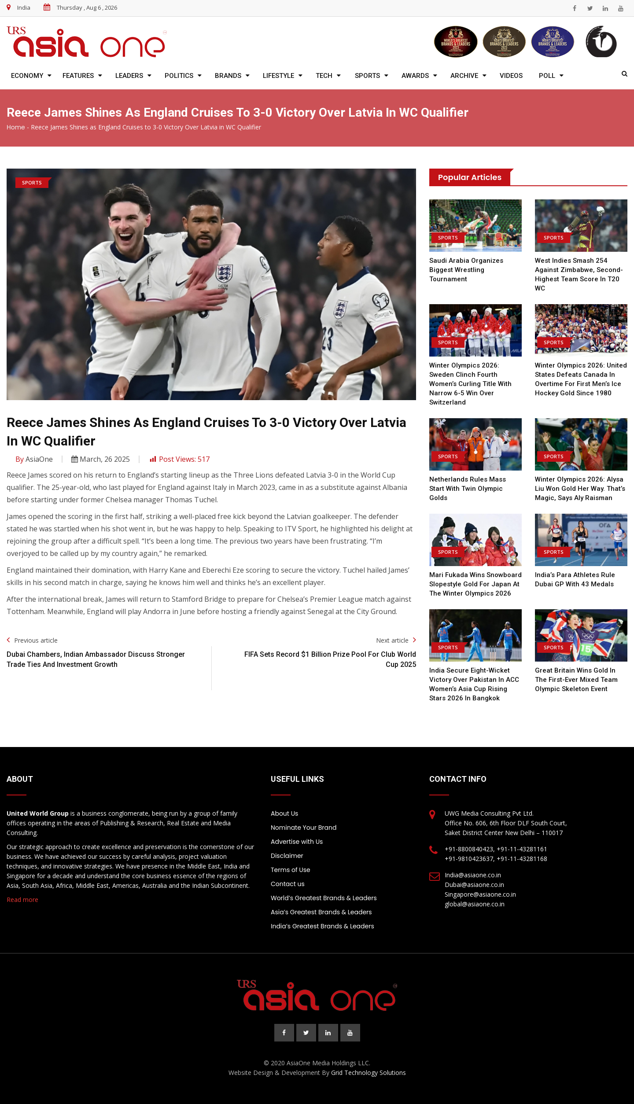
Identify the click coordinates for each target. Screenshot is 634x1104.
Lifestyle (278, 76)
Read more (22, 899)
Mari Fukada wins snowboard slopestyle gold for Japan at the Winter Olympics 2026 (475, 584)
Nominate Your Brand (303, 827)
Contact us (288, 884)
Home (16, 127)
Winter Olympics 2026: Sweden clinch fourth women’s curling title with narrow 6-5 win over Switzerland (470, 383)
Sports (367, 76)
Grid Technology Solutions (368, 1072)
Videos (511, 76)
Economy (27, 76)
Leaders (129, 76)
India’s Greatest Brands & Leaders (322, 926)
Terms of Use (290, 869)
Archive (464, 76)
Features (78, 76)
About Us (284, 813)
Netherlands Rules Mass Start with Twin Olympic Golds (467, 488)
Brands (228, 76)
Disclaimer (287, 855)
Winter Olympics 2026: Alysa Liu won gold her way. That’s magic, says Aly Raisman (580, 488)
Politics (179, 76)
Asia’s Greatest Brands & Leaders (321, 912)
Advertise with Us (297, 841)
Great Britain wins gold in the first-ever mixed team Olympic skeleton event (576, 679)
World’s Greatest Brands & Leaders (324, 898)
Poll (547, 76)
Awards (415, 76)
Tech (324, 76)
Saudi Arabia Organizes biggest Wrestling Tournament (466, 270)
